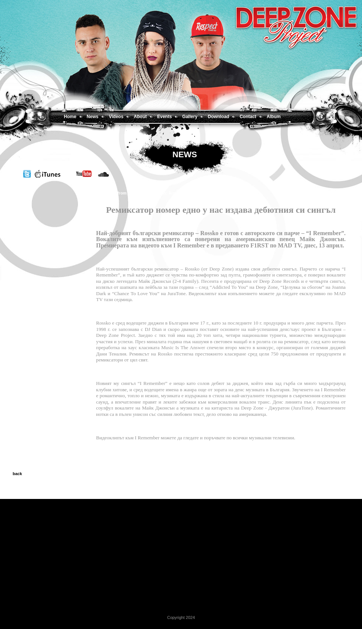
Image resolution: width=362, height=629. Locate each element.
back (17, 473)
